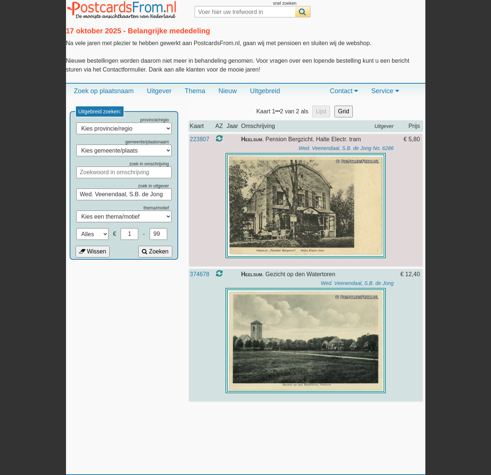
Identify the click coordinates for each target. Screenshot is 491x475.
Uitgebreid (265, 91)
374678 (199, 274)
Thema (195, 91)
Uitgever (159, 91)
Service (385, 91)
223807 (199, 139)
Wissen (92, 251)
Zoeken (155, 251)
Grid (343, 111)
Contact (344, 91)
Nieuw (228, 91)
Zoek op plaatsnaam (104, 91)
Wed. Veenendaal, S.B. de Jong (357, 283)
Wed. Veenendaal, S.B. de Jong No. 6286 (345, 148)
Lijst (321, 111)
